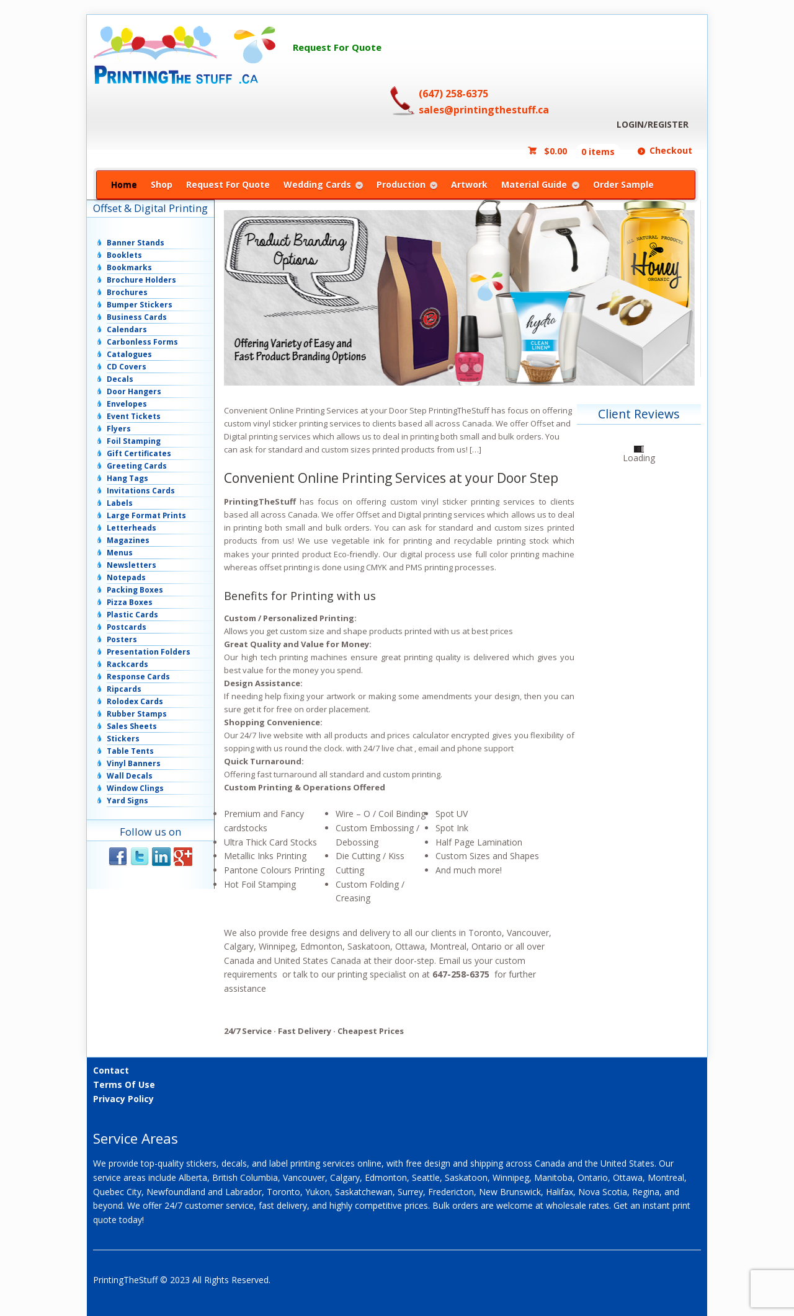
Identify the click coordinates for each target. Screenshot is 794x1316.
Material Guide (534, 184)
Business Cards (137, 317)
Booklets (124, 255)
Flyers (119, 428)
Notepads (126, 577)
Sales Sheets (132, 726)
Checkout (670, 150)
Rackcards (127, 664)
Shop (161, 184)
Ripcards (124, 689)
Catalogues (129, 354)
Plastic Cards (132, 614)
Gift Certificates (139, 453)
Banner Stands (135, 242)
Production (401, 184)
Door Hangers (134, 391)
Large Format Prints (146, 515)
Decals (120, 379)
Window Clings (135, 788)
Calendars (127, 329)
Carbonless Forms (142, 342)
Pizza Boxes (130, 602)
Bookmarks (129, 267)
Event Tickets (134, 416)
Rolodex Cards (135, 701)
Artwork (469, 184)
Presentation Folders (148, 652)
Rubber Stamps (137, 714)
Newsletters (131, 565)
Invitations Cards (141, 490)
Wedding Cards (317, 184)
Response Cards (138, 676)
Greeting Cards (137, 466)
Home (124, 184)
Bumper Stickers (139, 304)
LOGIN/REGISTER (653, 124)
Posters (122, 639)
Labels (120, 503)
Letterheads (131, 528)
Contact (111, 1070)
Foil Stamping (134, 441)
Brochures (127, 292)
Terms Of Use (124, 1084)
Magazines (128, 540)
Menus (120, 552)
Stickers (123, 738)
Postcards (126, 627)
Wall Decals (130, 776)
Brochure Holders (141, 280)
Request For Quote (337, 47)
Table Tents (130, 751)
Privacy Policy (123, 1099)
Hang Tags (127, 478)
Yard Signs (127, 800)
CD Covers (126, 366)
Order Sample (623, 184)
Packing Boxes (135, 590)
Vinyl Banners (134, 763)
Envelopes (127, 404)
